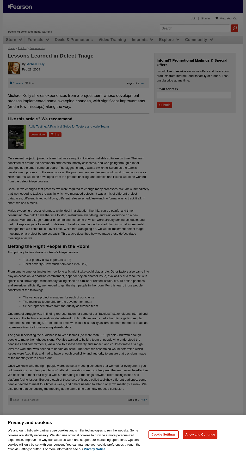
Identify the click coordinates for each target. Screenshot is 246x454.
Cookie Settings (164, 434)
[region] (123, 434)
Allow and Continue (200, 434)
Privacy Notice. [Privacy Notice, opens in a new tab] (95, 449)
